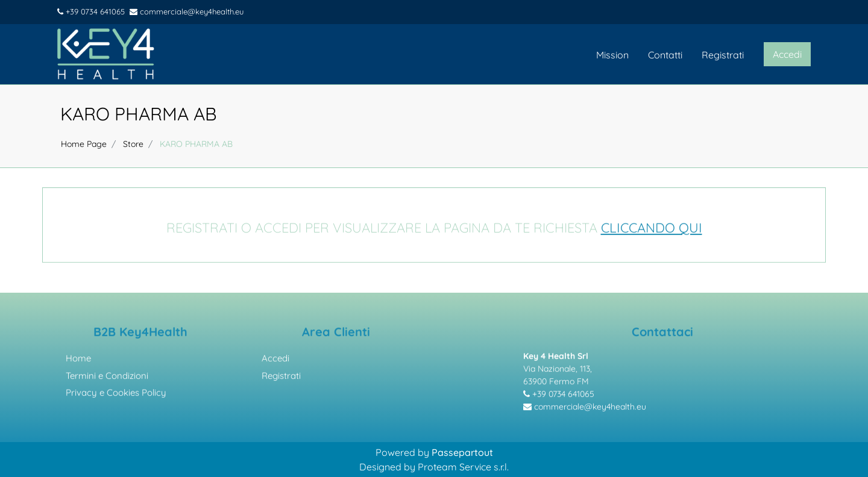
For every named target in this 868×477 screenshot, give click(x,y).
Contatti (665, 55)
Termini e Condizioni (107, 377)
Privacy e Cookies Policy (116, 395)
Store (133, 144)
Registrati (723, 55)
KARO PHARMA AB (138, 113)
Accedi (275, 360)
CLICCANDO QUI (651, 229)
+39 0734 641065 (91, 11)
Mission (612, 55)
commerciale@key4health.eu (187, 11)
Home (78, 360)
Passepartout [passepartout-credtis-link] (462, 452)
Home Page (84, 144)
